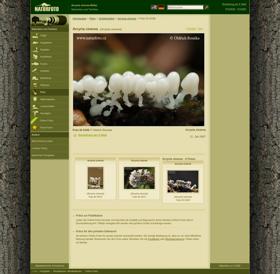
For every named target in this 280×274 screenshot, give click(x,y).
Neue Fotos (46, 127)
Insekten (44, 71)
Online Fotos (46, 120)
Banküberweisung (175, 239)
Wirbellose (45, 78)
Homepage (79, 18)
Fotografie (45, 271)
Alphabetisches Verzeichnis (49, 265)
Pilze (43, 92)
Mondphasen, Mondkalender (67, 271)
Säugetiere (46, 42)
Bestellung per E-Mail (92, 135)
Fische (43, 64)
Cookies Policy (39, 148)
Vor (200, 28)
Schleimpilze (107, 18)
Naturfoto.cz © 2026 (229, 265)
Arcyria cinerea (126, 18)
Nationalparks (47, 99)
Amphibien (45, 56)
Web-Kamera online (42, 141)
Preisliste (230, 9)
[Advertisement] (229, 84)
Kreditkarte (153, 239)
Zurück (191, 28)
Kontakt (242, 9)
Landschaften (47, 106)
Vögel (43, 35)
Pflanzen (44, 85)
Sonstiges (45, 113)
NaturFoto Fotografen (43, 155)
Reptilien (44, 49)
